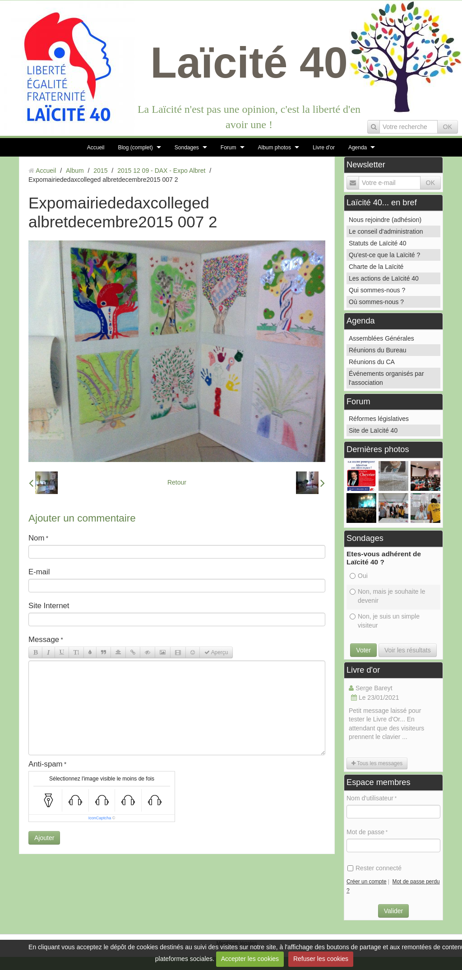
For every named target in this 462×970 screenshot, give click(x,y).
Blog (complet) (135, 147)
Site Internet (48, 605)
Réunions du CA (372, 361)
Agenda (357, 147)
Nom (36, 538)
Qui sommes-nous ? (377, 290)
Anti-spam (45, 764)
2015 (100, 170)
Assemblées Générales (381, 338)
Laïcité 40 (249, 62)
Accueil (96, 147)
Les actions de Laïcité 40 (384, 278)
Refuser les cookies (320, 958)
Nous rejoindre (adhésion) (385, 219)
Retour (176, 482)
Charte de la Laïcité (376, 266)
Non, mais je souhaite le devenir (387, 596)
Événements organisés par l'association (386, 378)
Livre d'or (324, 147)
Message (43, 639)
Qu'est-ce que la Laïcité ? (384, 255)
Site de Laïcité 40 (373, 430)
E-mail (39, 572)
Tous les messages (376, 763)
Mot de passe (365, 832)
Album (75, 170)
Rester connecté (374, 868)
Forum (228, 147)
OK (447, 126)
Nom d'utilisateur (369, 798)
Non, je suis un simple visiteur (385, 621)
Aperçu (216, 652)
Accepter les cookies (250, 958)
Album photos (274, 147)
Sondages (187, 147)
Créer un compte (366, 881)
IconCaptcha (99, 818)
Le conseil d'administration (386, 231)
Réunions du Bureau (378, 350)
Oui (359, 575)
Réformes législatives (379, 418)
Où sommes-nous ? (376, 301)
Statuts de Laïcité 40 (378, 243)
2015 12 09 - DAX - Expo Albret (161, 170)
